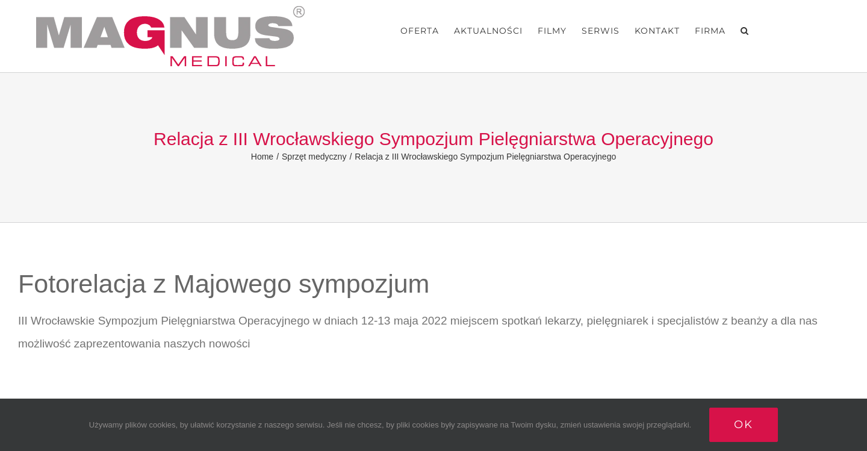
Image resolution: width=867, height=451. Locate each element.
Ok (743, 424)
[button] (745, 30)
